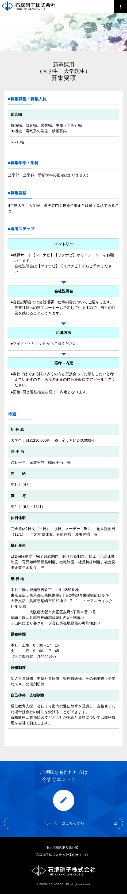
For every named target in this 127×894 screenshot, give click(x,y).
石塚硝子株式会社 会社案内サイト (60, 855)
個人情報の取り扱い (60, 847)
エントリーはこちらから (63, 823)
